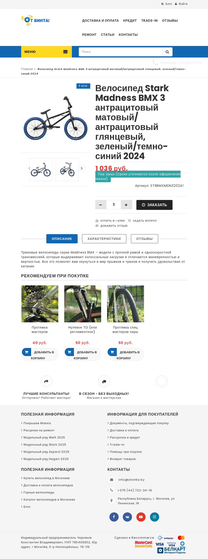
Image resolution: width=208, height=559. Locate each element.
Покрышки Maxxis (37, 423)
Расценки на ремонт (39, 430)
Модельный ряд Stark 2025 (44, 444)
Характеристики (104, 238)
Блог (27, 507)
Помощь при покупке (126, 452)
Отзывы (144, 238)
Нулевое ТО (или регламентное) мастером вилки (82, 329)
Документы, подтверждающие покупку (139, 423)
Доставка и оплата (124, 430)
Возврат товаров (123, 459)
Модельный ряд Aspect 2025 (46, 452)
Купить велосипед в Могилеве (46, 478)
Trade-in (117, 444)
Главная (27, 69)
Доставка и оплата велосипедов (48, 485)
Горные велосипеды (38, 492)
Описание (62, 238)
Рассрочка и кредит (125, 437)
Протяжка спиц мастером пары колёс (125, 329)
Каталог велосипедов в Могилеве (49, 499)
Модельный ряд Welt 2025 (44, 437)
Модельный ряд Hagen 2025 (46, 459)
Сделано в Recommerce (134, 537)
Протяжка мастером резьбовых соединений (40, 329)
